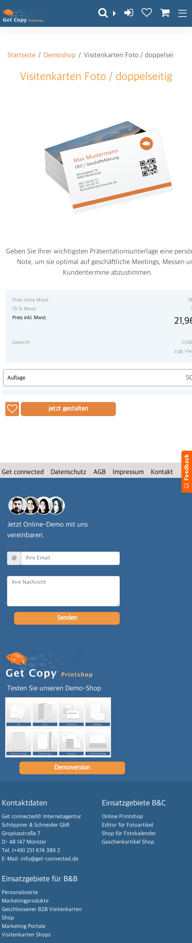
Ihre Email (18, 546)
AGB (99, 472)
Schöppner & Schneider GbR (35, 825)
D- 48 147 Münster (24, 842)
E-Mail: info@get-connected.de (40, 859)
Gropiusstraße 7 (21, 833)
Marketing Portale (23, 926)
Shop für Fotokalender (129, 833)
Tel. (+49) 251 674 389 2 (31, 850)
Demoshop (60, 55)
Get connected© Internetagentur (41, 816)
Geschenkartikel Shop (128, 842)
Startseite (21, 55)
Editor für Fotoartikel (127, 825)
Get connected (23, 472)
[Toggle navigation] (182, 13)
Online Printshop (122, 816)
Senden (67, 618)
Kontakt (162, 472)
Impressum (128, 472)
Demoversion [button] (72, 768)
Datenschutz (68, 472)
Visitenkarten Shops (26, 935)
